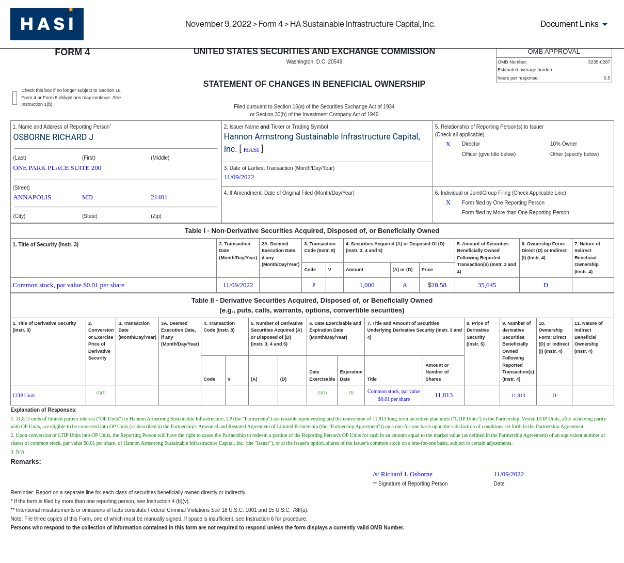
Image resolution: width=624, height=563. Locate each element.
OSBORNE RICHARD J (53, 137)
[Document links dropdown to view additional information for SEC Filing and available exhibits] (575, 24)
